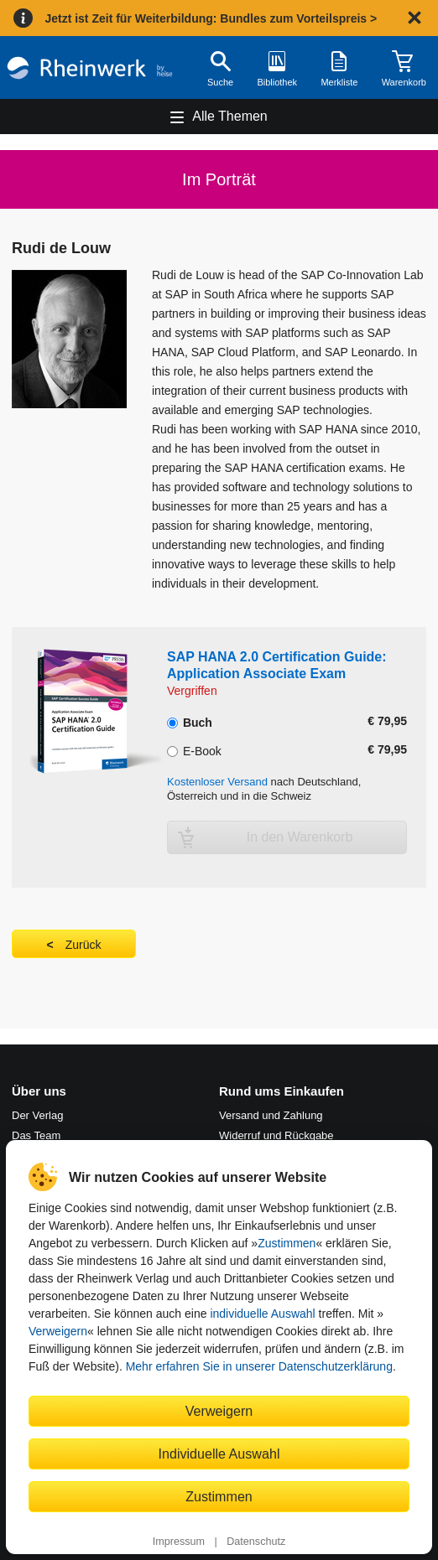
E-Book (194, 749)
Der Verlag (37, 1115)
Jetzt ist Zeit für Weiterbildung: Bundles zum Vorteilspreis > (210, 18)
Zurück (83, 944)
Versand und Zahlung (271, 1115)
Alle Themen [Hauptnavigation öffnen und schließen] (230, 116)
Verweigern (58, 1331)
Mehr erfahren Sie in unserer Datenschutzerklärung (259, 1366)
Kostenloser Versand (217, 781)
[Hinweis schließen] (414, 17)
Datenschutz (256, 1541)
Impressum (179, 1541)
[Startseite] (90, 68)
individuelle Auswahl (262, 1313)
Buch (189, 721)
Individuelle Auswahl (219, 1453)
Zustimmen (286, 1243)
